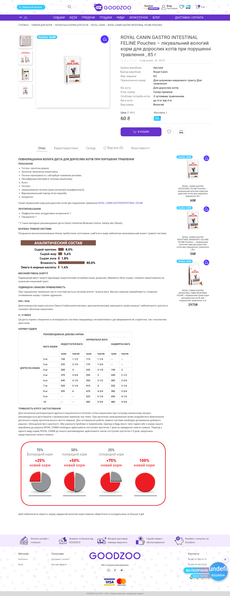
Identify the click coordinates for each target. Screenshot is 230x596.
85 (158, 118)
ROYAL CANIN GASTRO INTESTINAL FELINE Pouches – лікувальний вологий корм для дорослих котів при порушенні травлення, (193, 191)
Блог (156, 17)
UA (25, 17)
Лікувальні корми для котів (71, 25)
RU (20, 17)
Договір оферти (59, 564)
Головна (23, 25)
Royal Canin (98, 25)
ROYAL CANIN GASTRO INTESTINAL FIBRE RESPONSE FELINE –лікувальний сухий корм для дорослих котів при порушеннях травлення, (193, 295)
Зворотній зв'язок (30, 7)
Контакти (22, 559)
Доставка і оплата (189, 17)
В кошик (141, 131)
